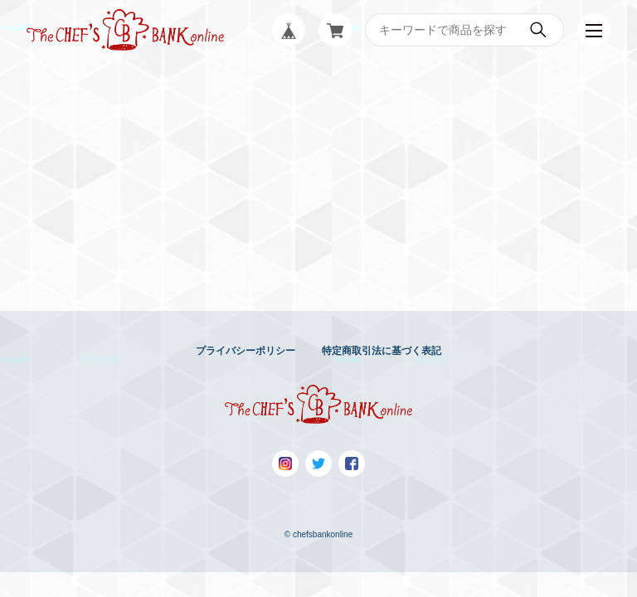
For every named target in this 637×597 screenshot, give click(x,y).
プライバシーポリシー (245, 351)
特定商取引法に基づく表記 (381, 351)
